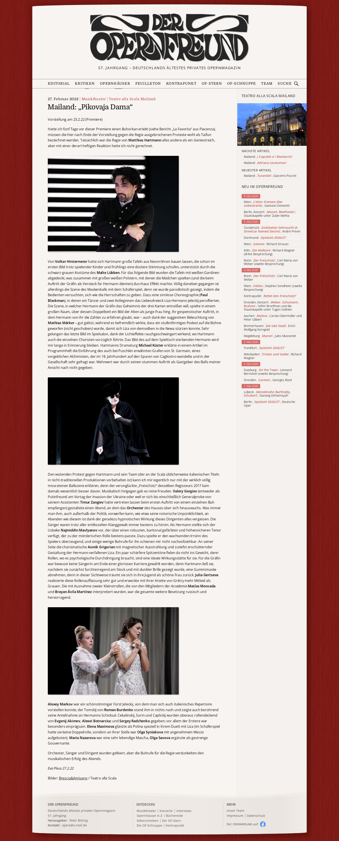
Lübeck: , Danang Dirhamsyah (267, 394)
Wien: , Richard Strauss (266, 244)
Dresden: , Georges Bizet (268, 380)
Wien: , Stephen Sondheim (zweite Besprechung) (273, 288)
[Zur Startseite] (169, 38)
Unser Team (235, 810)
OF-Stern (212, 84)
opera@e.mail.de (74, 825)
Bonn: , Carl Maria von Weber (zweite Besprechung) (271, 262)
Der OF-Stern (171, 821)
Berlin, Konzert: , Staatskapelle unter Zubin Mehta (270, 214)
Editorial (59, 84)
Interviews (183, 811)
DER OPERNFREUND (63, 804)
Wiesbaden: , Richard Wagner (272, 356)
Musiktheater (94, 99)
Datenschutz (256, 816)
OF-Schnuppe (241, 84)
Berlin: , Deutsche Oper (269, 404)
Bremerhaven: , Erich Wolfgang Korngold (269, 328)
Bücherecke (174, 816)
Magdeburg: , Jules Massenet (270, 336)
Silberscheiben (147, 821)
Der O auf (242, 824)
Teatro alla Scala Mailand (132, 99)
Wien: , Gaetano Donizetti (267, 204)
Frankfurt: (264, 348)
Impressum (235, 816)
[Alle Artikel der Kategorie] (272, 124)
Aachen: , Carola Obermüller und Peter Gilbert (273, 318)
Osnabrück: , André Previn (272, 229)
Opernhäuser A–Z (149, 816)
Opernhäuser (115, 84)
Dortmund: (265, 238)
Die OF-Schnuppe (149, 825)
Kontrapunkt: (270, 296)
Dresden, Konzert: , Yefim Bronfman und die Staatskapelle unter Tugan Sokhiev (271, 306)
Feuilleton (148, 84)
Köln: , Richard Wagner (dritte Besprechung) (269, 252)
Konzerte (166, 811)
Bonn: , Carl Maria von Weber (271, 278)
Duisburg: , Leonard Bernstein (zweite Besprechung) (268, 372)
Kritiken (85, 84)
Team (266, 84)
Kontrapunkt (181, 84)
